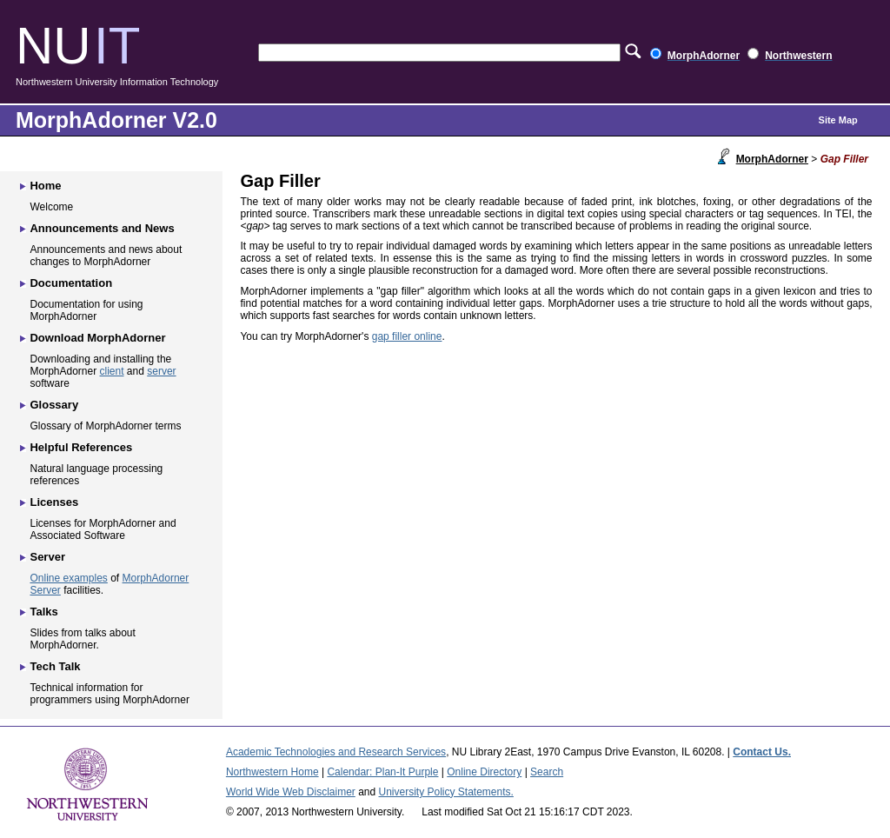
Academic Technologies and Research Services (336, 752)
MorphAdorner (772, 159)
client (112, 371)
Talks (43, 611)
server (161, 371)
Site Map (838, 120)
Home (45, 185)
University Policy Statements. (446, 792)
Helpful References (81, 447)
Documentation (71, 282)
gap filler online (407, 336)
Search (546, 772)
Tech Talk (55, 666)
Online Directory (484, 772)
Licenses (54, 502)
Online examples (68, 578)
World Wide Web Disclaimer (290, 792)
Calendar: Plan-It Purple (382, 772)
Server (47, 556)
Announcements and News (102, 228)
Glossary (54, 404)
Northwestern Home (272, 772)
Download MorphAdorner (97, 337)
